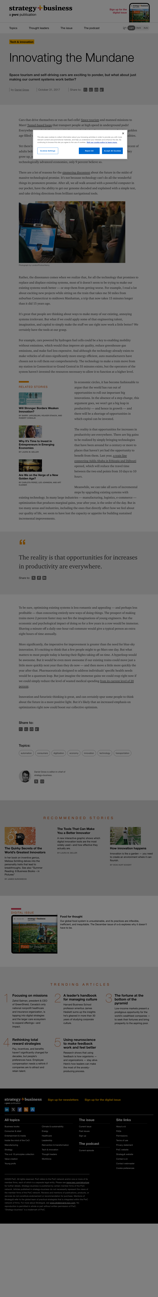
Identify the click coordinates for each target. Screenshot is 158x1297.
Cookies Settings (47, 151)
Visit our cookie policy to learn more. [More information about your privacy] (102, 142)
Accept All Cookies (112, 151)
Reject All (89, 151)
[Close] (123, 133)
